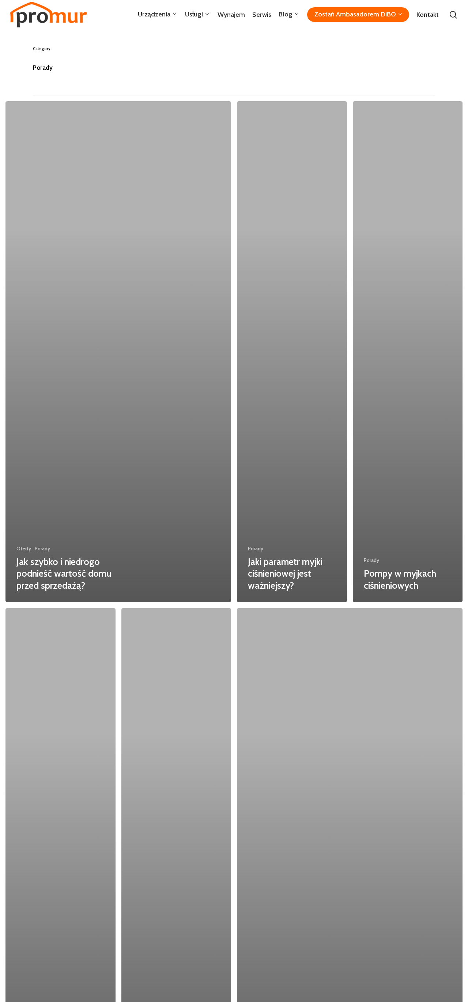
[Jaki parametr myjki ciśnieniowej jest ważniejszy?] (292, 351)
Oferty (23, 548)
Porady (42, 548)
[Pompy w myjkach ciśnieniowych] (408, 351)
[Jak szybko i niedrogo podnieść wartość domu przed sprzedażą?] (118, 351)
